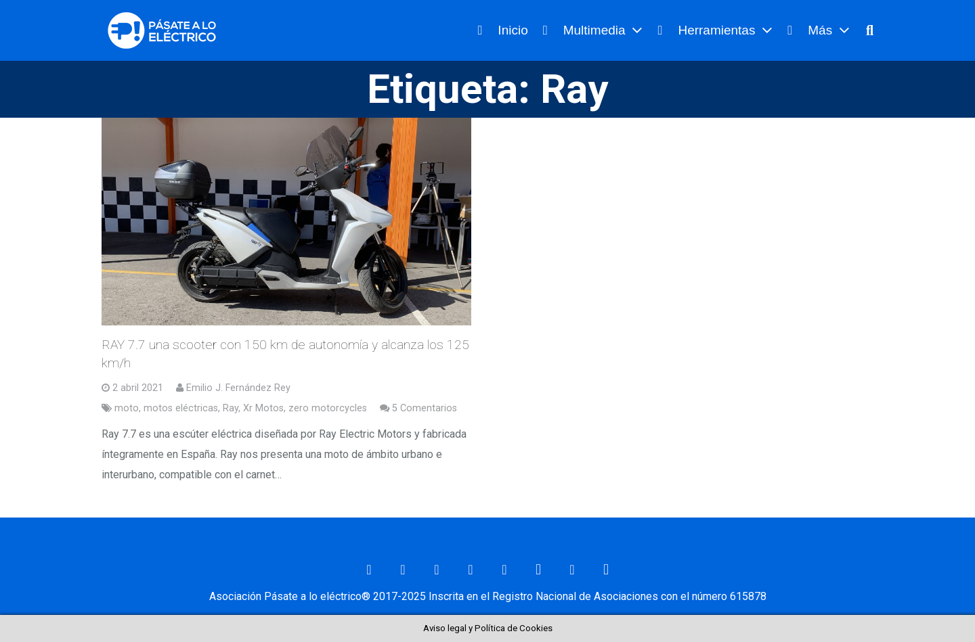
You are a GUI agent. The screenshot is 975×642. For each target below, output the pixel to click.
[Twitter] (437, 570)
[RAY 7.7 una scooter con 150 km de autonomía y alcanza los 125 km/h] (286, 221)
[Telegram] (606, 570)
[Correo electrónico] (369, 570)
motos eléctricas (181, 408)
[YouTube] (504, 570)
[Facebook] (403, 570)
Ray (230, 408)
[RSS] (572, 570)
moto (126, 408)
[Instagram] (538, 570)
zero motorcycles (327, 408)
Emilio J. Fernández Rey (238, 388)
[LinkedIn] (471, 570)
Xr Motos (263, 408)
